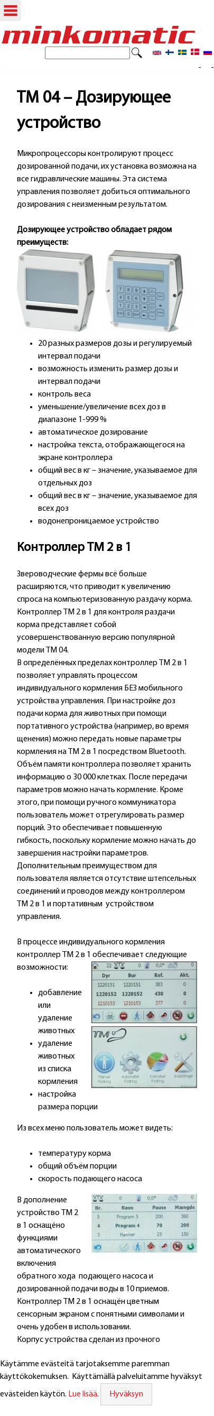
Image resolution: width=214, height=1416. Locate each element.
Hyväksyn (126, 1394)
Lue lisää (82, 1394)
